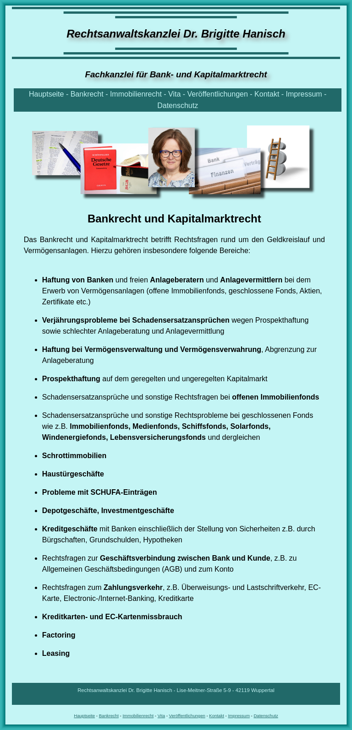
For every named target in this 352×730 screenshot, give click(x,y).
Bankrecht (87, 94)
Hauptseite (46, 94)
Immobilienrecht (136, 94)
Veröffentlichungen (217, 94)
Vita (174, 94)
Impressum (304, 94)
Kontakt (266, 94)
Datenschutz (177, 105)
